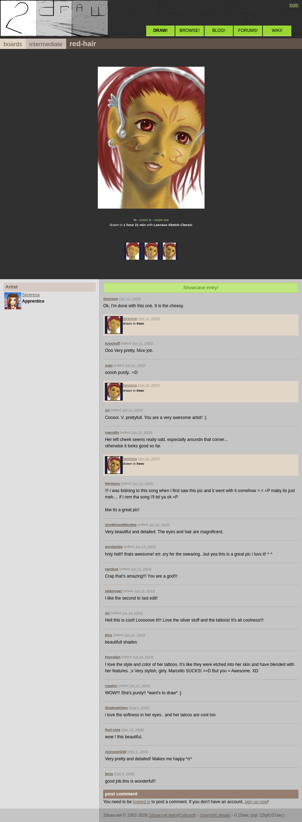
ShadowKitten (116, 708)
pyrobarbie (114, 546)
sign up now (256, 801)
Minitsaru (112, 483)
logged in (141, 801)
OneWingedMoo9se (121, 524)
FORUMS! (248, 30)
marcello (112, 432)
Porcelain (112, 657)
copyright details (215, 815)
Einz (108, 635)
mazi (108, 365)
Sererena (30, 294)
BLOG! (219, 30)
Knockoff (112, 343)
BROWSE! (190, 30)
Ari (107, 410)
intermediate (46, 44)
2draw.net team (163, 815)
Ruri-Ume (112, 730)
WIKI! (277, 30)
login (294, 4)
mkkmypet (113, 591)
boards (13, 44)
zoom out (161, 220)
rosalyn (111, 686)
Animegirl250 (115, 752)
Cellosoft (187, 815)
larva (109, 774)
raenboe (111, 569)
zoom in (145, 220)
